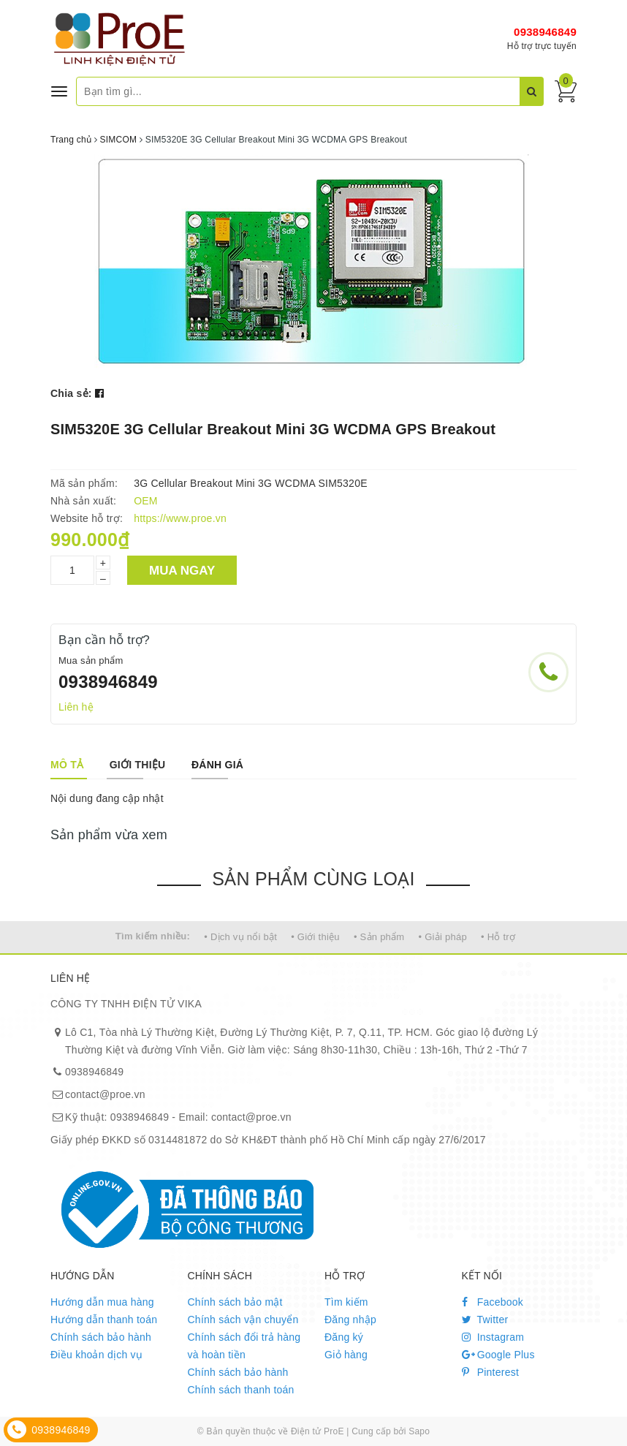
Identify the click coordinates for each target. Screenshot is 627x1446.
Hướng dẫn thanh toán (103, 1319)
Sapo (419, 1431)
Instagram (493, 1337)
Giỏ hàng (346, 1354)
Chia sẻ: (71, 393)
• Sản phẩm (379, 936)
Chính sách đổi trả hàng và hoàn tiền (244, 1345)
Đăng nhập (350, 1319)
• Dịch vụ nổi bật (240, 936)
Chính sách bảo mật (235, 1302)
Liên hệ (76, 707)
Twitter (485, 1319)
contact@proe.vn (105, 1094)
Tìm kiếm (346, 1302)
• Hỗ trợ (498, 936)
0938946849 (545, 32)
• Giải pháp (443, 936)
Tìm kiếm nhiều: (152, 936)
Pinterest (491, 1372)
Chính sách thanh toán (241, 1390)
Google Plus (498, 1354)
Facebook (493, 1302)
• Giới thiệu (315, 936)
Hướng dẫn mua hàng (102, 1302)
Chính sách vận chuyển (243, 1319)
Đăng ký (343, 1337)
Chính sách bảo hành (100, 1337)
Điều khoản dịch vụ (96, 1354)
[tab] (66, 764)
